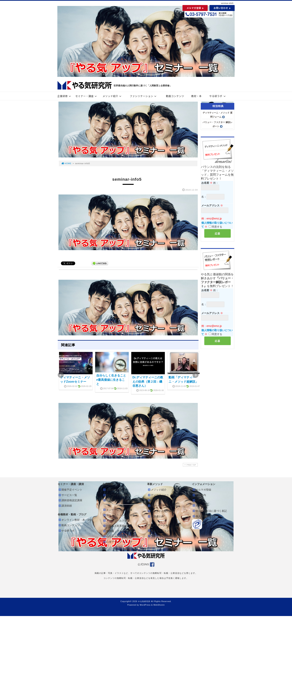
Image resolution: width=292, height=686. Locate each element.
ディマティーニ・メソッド (164, 495)
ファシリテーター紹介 (162, 536)
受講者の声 (155, 516)
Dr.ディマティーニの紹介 (163, 505)
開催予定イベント (70, 489)
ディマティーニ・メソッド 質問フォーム (217, 114)
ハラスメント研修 (115, 536)
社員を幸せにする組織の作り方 (123, 500)
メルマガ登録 (201, 489)
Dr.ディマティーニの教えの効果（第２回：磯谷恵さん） (147, 381)
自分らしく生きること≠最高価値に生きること (111, 379)
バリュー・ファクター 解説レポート (217, 124)
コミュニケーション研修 (119, 515)
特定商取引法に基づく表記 (209, 510)
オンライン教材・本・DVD (75, 519)
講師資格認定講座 (70, 500)
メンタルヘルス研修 (116, 520)
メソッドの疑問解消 (160, 511)
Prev (61, 375)
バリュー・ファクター (162, 500)
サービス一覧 (67, 495)
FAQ (196, 500)
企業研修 (64, 96)
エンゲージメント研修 (117, 509)
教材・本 (196, 96)
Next (196, 375)
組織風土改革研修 (115, 525)
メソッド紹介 (112, 96)
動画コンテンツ (175, 96)
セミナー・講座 (86, 96)
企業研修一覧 (112, 489)
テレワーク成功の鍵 (116, 495)
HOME (66, 163)
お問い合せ (200, 505)
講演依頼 (65, 505)
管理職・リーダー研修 (117, 531)
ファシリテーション (143, 96)
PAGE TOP (190, 465)
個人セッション (158, 530)
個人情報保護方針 (204, 516)
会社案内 (199, 495)
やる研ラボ (217, 96)
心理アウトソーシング (117, 541)
